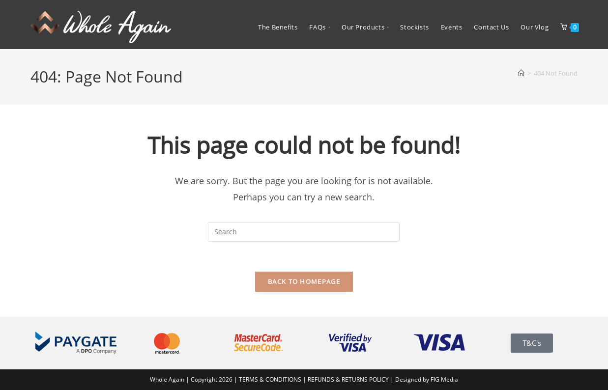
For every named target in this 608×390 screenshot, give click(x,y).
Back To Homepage (304, 281)
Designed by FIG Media (426, 379)
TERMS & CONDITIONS (270, 379)
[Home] (521, 73)
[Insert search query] (304, 232)
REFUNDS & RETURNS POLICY (349, 379)
